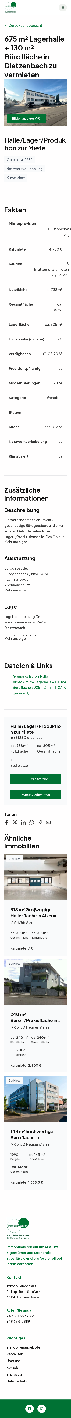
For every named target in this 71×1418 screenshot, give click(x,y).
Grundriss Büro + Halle (30, 676)
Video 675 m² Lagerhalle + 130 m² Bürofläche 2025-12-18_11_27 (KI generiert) (39, 687)
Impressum (15, 1374)
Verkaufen (14, 1354)
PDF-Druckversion (35, 778)
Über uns (13, 1361)
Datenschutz (16, 1381)
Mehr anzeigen (16, 541)
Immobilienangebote (23, 1347)
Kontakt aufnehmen (35, 794)
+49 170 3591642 (20, 1316)
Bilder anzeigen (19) (26, 118)
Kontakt (13, 1367)
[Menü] (63, 7)
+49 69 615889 (18, 1321)
